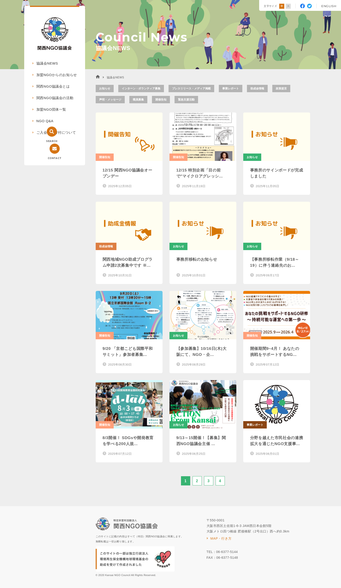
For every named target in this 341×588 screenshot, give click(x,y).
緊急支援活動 (186, 99)
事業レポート (230, 88)
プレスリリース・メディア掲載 (191, 88)
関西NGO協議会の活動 (55, 98)
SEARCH (51, 141)
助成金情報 (257, 88)
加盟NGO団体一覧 (51, 109)
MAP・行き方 (221, 538)
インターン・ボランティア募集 (141, 88)
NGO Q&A (44, 121)
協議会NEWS (47, 63)
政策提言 (281, 88)
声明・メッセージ (110, 99)
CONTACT (55, 158)
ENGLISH (328, 6)
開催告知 (160, 99)
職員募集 (138, 99)
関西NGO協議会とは (53, 86)
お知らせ (104, 88)
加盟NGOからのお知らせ (56, 75)
